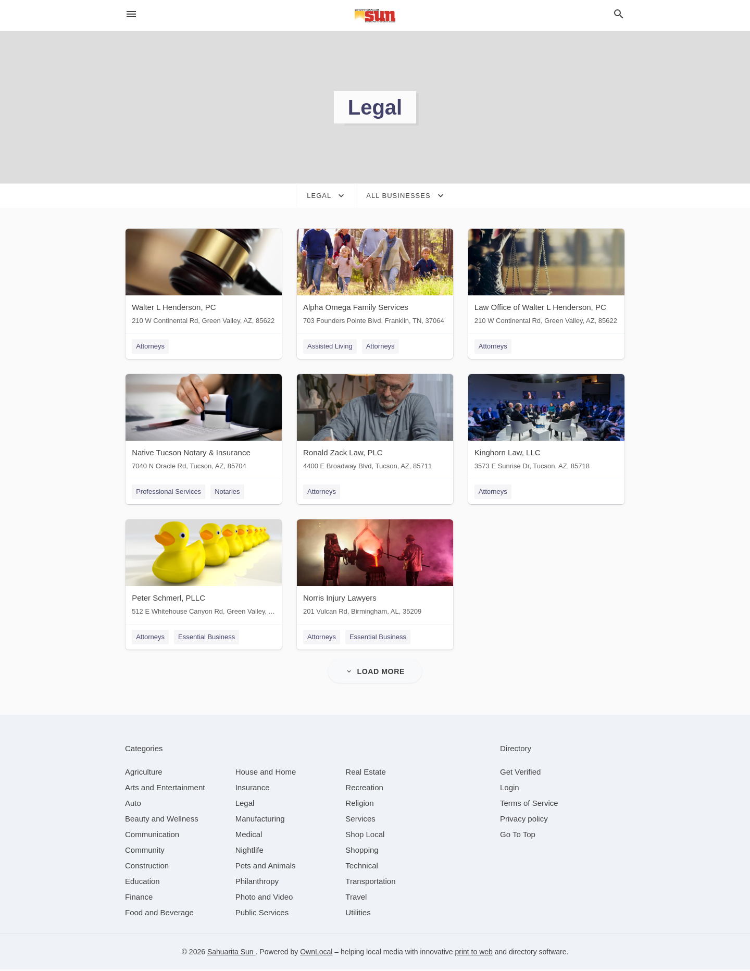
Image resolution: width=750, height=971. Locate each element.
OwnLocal (316, 953)
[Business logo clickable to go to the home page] (375, 15)
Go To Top (517, 835)
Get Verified (520, 773)
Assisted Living (330, 346)
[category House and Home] (265, 773)
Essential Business (206, 638)
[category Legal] (245, 804)
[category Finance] (139, 898)
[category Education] (142, 882)
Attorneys (149, 346)
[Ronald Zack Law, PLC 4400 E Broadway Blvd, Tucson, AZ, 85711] (375, 425)
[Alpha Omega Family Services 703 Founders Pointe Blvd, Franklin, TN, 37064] (375, 279)
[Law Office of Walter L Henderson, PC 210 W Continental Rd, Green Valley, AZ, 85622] (547, 279)
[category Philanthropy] (257, 882)
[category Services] (360, 820)
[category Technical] (361, 867)
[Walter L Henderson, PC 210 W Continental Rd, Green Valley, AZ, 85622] (203, 279)
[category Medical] (248, 835)
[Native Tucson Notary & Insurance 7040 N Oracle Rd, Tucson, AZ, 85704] (203, 425)
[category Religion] (359, 804)
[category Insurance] (252, 789)
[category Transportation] (370, 882)
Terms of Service (529, 804)
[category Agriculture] (143, 773)
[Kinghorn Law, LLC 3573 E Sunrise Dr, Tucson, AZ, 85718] (547, 425)
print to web (473, 953)
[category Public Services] (262, 914)
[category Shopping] (361, 851)
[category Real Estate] (365, 773)
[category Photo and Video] (264, 898)
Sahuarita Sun (231, 953)
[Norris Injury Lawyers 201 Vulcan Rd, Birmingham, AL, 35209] (375, 570)
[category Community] (145, 851)
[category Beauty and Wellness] (161, 820)
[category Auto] (133, 804)
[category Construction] (147, 867)
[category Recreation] (364, 789)
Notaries (226, 492)
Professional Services (168, 492)
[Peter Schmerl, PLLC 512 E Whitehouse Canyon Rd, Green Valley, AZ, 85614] (203, 570)
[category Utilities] (357, 914)
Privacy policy (524, 820)
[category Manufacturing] (260, 820)
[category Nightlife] (249, 851)
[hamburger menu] (131, 14)
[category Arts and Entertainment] (165, 789)
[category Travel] (356, 898)
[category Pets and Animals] (265, 867)
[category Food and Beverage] (159, 914)
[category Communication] (152, 835)
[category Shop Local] (364, 835)
